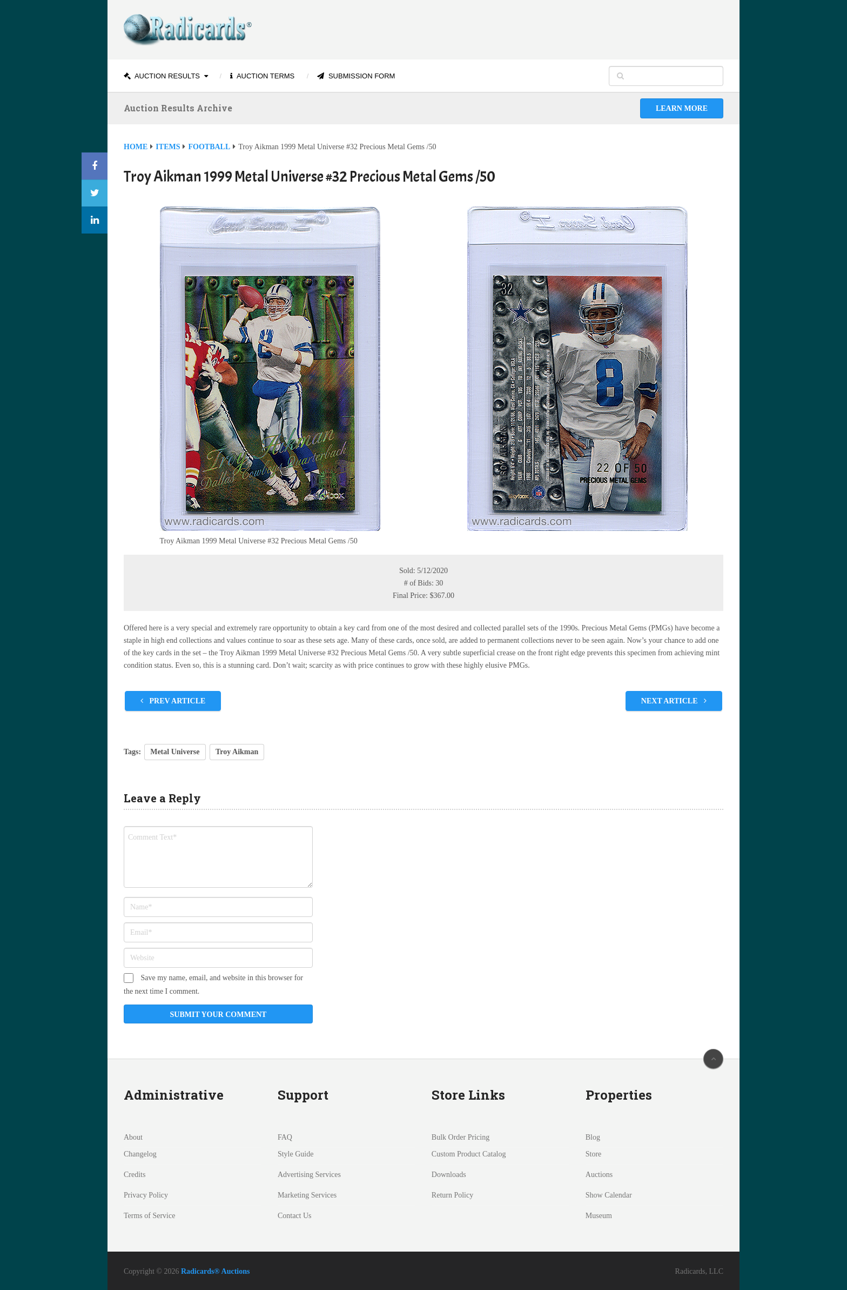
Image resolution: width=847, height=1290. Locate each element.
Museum (599, 1216)
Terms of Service (149, 1216)
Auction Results (162, 76)
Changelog (140, 1154)
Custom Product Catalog (469, 1154)
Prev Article (172, 701)
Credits (134, 1175)
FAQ (285, 1137)
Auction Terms (262, 76)
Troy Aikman (237, 752)
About (133, 1137)
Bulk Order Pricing (460, 1137)
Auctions (599, 1175)
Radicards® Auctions (215, 1271)
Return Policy (452, 1195)
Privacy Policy (146, 1195)
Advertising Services (309, 1175)
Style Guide (296, 1154)
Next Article (674, 701)
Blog (593, 1137)
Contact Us (295, 1216)
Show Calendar (609, 1195)
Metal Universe (174, 752)
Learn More (682, 108)
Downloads (449, 1175)
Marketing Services (307, 1195)
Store (594, 1154)
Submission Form (356, 76)
